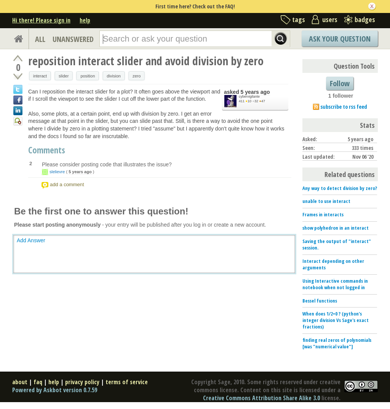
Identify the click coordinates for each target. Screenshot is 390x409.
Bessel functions (319, 300)
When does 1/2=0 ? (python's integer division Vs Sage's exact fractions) (335, 320)
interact (40, 76)
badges (365, 19)
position (87, 76)
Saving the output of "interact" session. (336, 244)
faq (38, 382)
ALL (40, 39)
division (114, 76)
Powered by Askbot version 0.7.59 (54, 390)
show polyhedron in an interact (335, 227)
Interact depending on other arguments (333, 264)
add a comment (67, 184)
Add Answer (31, 240)
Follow (340, 83)
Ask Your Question (340, 39)
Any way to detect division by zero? (339, 188)
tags (298, 19)
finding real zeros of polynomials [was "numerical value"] (336, 343)
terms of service (126, 382)
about (19, 382)
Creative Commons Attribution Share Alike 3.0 (261, 398)
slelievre (57, 171)
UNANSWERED (73, 39)
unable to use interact (326, 201)
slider (64, 76)
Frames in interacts (323, 214)
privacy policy (82, 382)
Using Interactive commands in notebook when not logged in (335, 284)
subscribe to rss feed (343, 106)
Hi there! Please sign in (41, 20)
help (85, 20)
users (329, 19)
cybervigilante (249, 96)
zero (137, 76)
